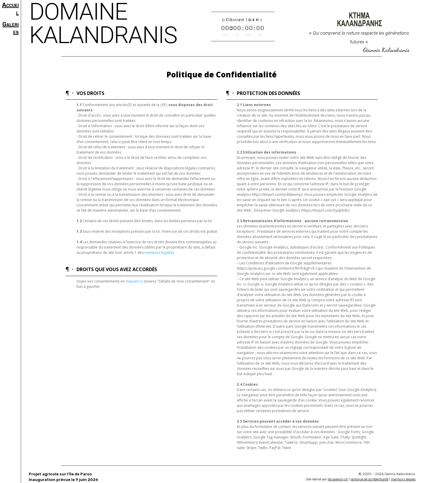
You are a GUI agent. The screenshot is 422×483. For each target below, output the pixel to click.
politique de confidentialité (369, 479)
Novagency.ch (338, 479)
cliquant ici (134, 281)
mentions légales (158, 252)
